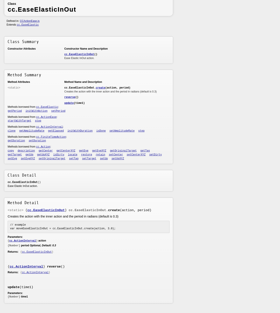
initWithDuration (80, 130)
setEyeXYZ (28, 158)
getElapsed (56, 130)
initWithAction (37, 111)
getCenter (45, 150)
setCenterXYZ (136, 154)
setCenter (116, 154)
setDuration (37, 140)
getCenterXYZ (65, 150)
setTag (74, 158)
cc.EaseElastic (28, 24)
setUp (104, 158)
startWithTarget (19, 120)
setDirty (155, 154)
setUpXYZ (118, 158)
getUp (29, 154)
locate (72, 154)
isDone (101, 130)
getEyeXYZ (99, 150)
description (26, 150)
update (69, 103)
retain (100, 154)
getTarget (15, 154)
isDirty (58, 154)
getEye (83, 150)
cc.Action (43, 146)
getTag (145, 150)
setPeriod (58, 111)
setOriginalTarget (51, 158)
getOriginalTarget (123, 150)
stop (38, 120)
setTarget (89, 158)
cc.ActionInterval (49, 127)
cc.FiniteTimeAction (51, 137)
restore (86, 154)
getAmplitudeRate (31, 130)
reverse (69, 97)
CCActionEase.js (30, 21)
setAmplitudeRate (122, 130)
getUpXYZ (43, 154)
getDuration (16, 140)
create (100, 87)
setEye (12, 158)
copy (11, 150)
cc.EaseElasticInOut (79, 54)
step (141, 130)
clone (12, 130)
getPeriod (15, 111)
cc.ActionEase (46, 117)
